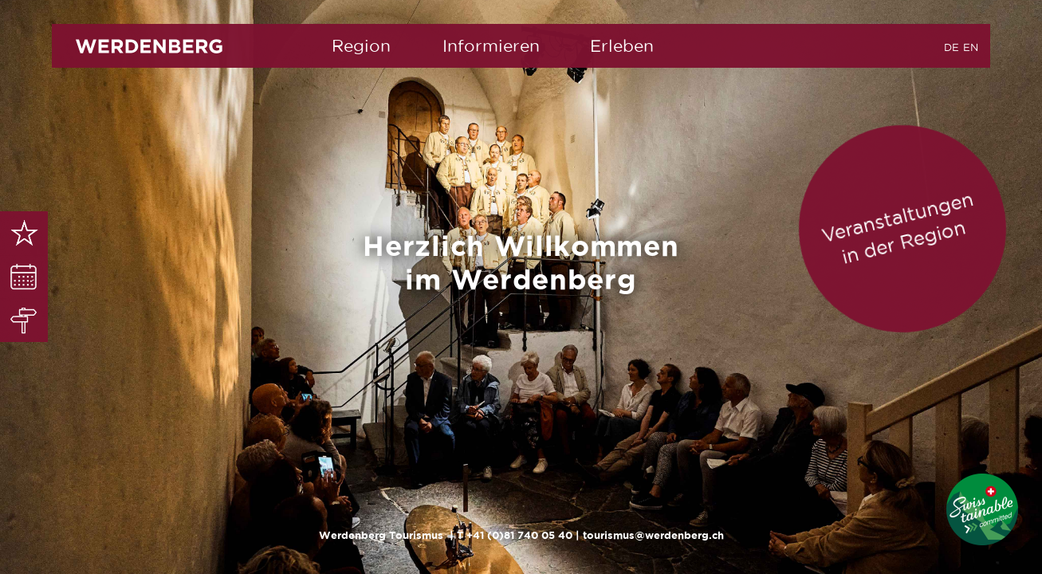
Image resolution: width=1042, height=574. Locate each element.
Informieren (491, 46)
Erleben (622, 46)
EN (970, 47)
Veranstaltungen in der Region (897, 227)
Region (361, 46)
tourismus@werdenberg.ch (653, 535)
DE (951, 47)
